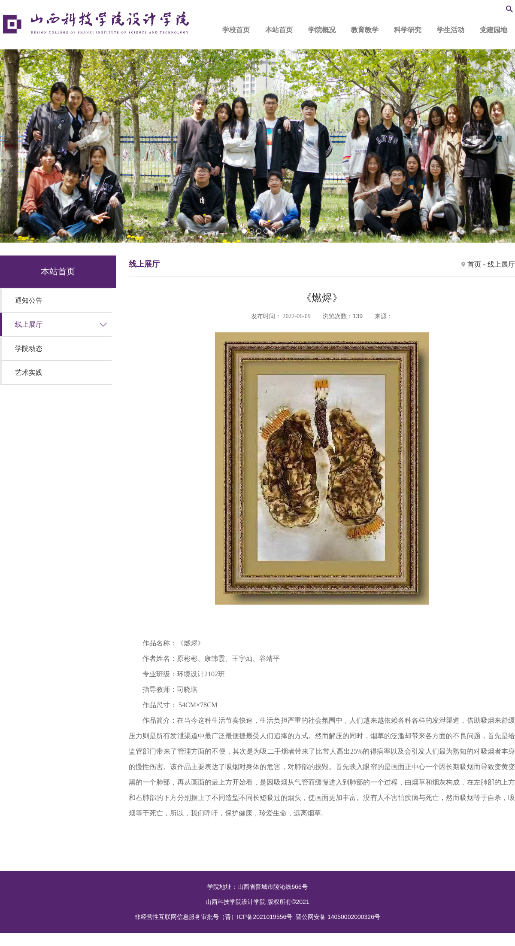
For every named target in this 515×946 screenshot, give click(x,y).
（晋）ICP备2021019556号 (255, 916)
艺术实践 (28, 372)
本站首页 (279, 29)
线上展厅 (28, 324)
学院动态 (28, 348)
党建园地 (493, 29)
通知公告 (28, 300)
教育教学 (365, 29)
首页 (474, 264)
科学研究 (407, 29)
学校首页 (236, 29)
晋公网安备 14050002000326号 (338, 916)
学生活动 (450, 29)
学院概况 (322, 29)
